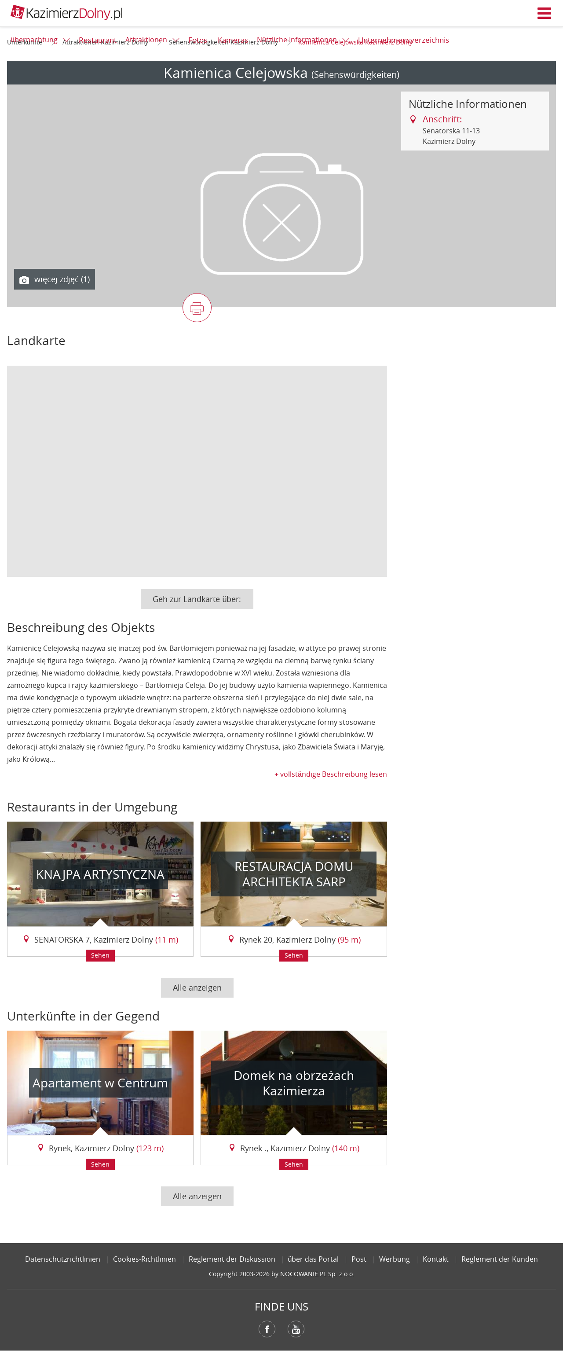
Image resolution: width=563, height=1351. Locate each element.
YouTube (296, 1329)
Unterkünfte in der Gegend (83, 1016)
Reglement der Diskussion (232, 1259)
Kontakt (436, 1259)
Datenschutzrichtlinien (62, 1259)
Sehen (100, 955)
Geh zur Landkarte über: (197, 599)
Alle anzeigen (197, 987)
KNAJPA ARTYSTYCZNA (100, 874)
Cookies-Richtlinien (144, 1259)
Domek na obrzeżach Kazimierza (294, 1083)
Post (358, 1259)
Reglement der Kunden (499, 1259)
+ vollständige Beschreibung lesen (330, 774)
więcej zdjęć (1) (54, 279)
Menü (544, 13)
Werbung (394, 1259)
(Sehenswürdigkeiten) (355, 75)
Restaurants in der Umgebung (92, 807)
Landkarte (36, 340)
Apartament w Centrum (100, 1083)
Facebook (267, 1329)
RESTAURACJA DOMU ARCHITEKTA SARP (293, 874)
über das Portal (313, 1259)
